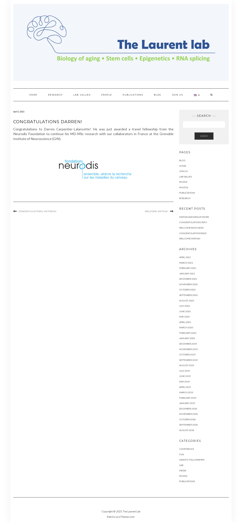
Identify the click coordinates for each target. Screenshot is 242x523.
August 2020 (186, 300)
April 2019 (185, 387)
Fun (181, 454)
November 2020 (188, 284)
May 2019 (184, 381)
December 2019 (188, 343)
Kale (109, 516)
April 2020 (185, 322)
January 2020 (187, 338)
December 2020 (188, 278)
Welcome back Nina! (191, 227)
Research (55, 94)
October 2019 (187, 354)
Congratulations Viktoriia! (38, 211)
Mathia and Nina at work (194, 217)
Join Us (177, 94)
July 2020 (184, 305)
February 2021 (187, 268)
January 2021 (187, 273)
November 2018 (188, 413)
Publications (133, 94)
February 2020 (187, 333)
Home (33, 94)
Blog (157, 94)
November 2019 (188, 349)
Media (182, 470)
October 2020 (187, 289)
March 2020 (186, 327)
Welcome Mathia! (156, 211)
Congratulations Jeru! (193, 222)
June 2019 (185, 376)
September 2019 (188, 360)
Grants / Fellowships (191, 459)
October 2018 (187, 419)
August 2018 (186, 430)
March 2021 (186, 262)
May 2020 (184, 316)
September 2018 (188, 424)
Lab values (82, 94)
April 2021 (185, 257)
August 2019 (186, 365)
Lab (181, 465)
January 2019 (187, 403)
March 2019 (186, 392)
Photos (183, 187)
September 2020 (188, 295)
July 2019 (184, 370)
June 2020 (185, 311)
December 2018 (188, 408)
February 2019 (187, 397)
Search (204, 136)
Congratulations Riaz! (193, 233)
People (106, 94)
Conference (186, 449)
